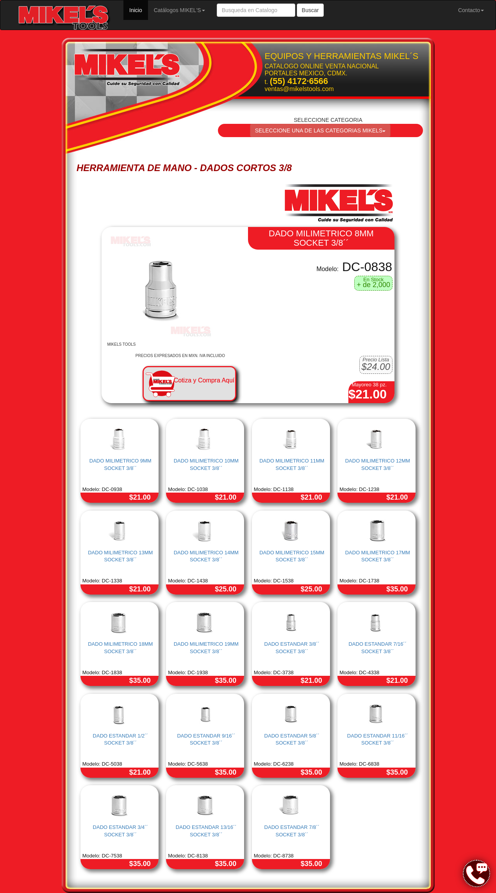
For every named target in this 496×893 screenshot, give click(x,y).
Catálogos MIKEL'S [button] (179, 10)
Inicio (138, 9)
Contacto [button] (471, 10)
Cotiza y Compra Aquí (204, 380)
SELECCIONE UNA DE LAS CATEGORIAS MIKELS (320, 130)
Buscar (310, 10)
